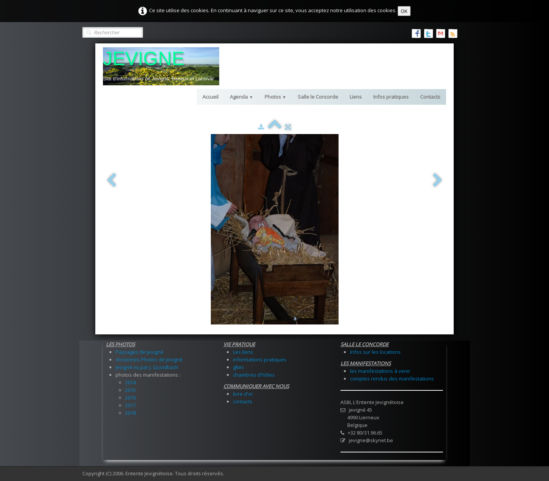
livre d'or (243, 393)
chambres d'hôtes (254, 374)
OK (404, 11)
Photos (275, 96)
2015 (130, 390)
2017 (130, 405)
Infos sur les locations (375, 351)
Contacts (430, 96)
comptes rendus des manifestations (392, 378)
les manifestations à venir (380, 371)
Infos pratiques (391, 96)
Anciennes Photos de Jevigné (149, 359)
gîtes (238, 367)
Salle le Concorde (318, 96)
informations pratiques (259, 359)
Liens (356, 96)
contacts (242, 401)
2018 (130, 412)
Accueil (210, 96)
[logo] (161, 66)
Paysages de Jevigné (140, 351)
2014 (130, 382)
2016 (130, 397)
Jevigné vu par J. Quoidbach (147, 367)
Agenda (241, 96)
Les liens (243, 351)
